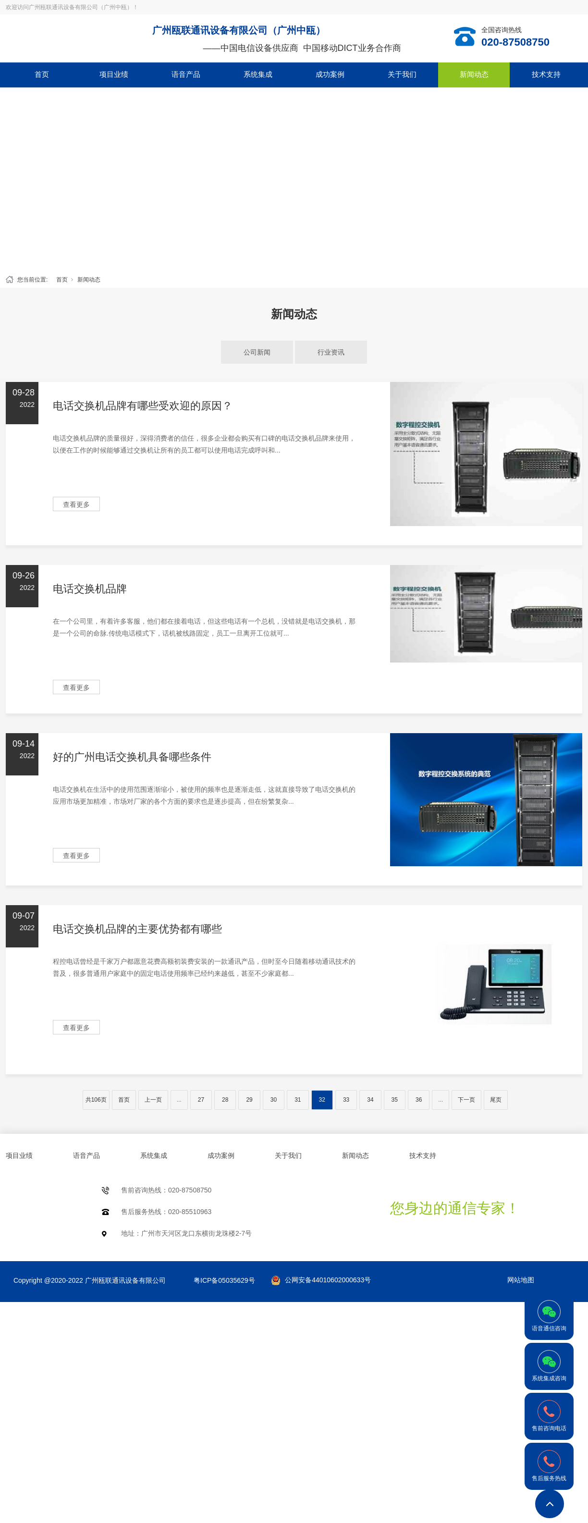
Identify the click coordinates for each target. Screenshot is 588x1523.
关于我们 (402, 74)
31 (297, 1099)
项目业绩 (113, 74)
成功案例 (330, 74)
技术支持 (546, 74)
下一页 (466, 1099)
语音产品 (186, 74)
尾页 (496, 1099)
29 (249, 1099)
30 (273, 1099)
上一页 (153, 1099)
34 (370, 1099)
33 (346, 1099)
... (179, 1099)
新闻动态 (474, 74)
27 (201, 1099)
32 (322, 1099)
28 (225, 1099)
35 (395, 1099)
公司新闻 (257, 352)
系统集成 (258, 74)
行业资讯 (331, 352)
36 (419, 1099)
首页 (42, 74)
